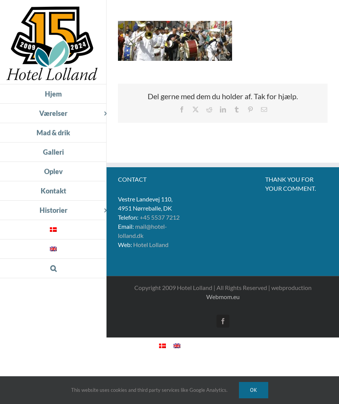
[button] (53, 268)
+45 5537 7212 (160, 217)
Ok (253, 390)
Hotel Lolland (151, 244)
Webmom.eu (223, 296)
